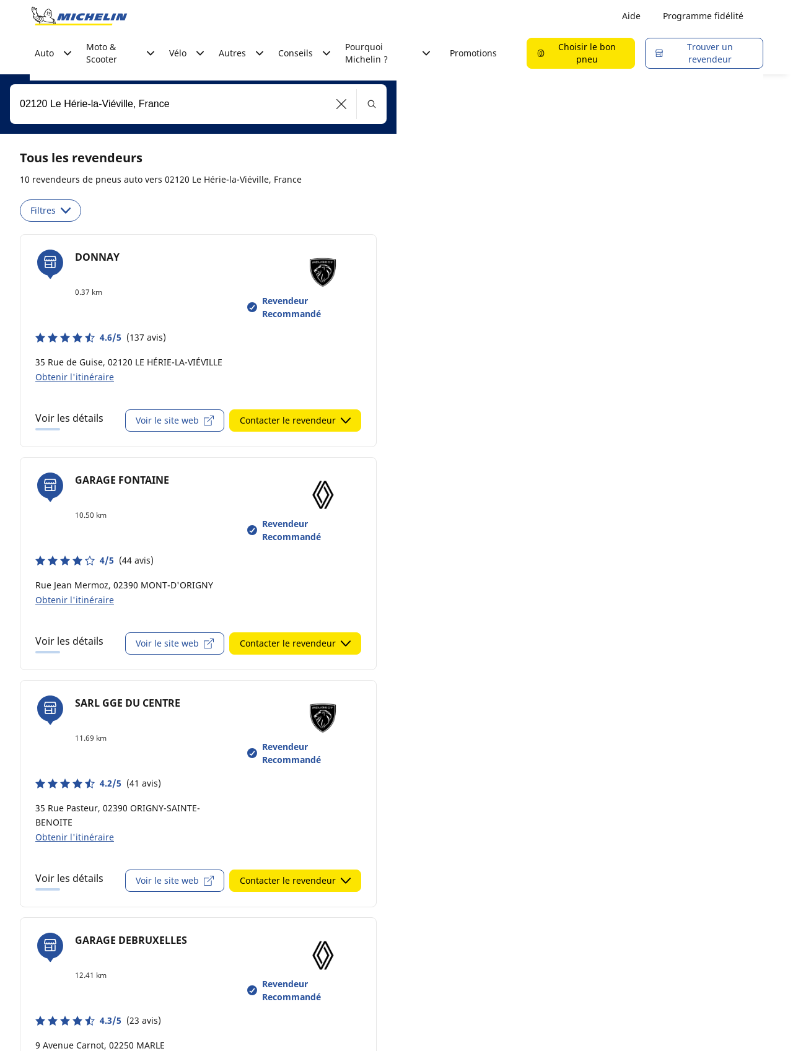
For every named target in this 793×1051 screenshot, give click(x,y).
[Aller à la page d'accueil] (79, 16)
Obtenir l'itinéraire (74, 377)
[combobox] (198, 104)
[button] (341, 104)
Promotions (473, 53)
